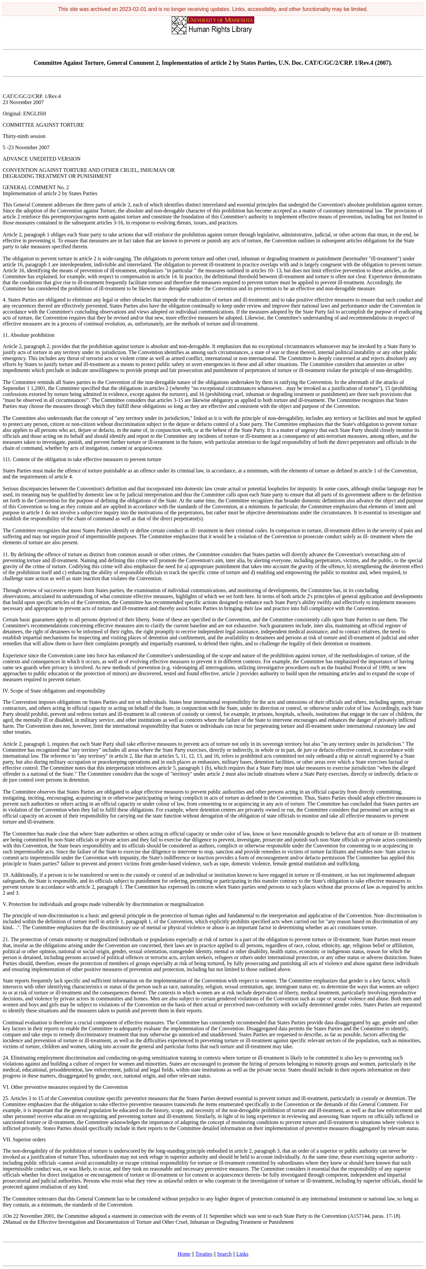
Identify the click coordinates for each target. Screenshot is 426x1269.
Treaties (203, 1254)
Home (184, 1254)
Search (224, 1254)
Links (242, 1254)
